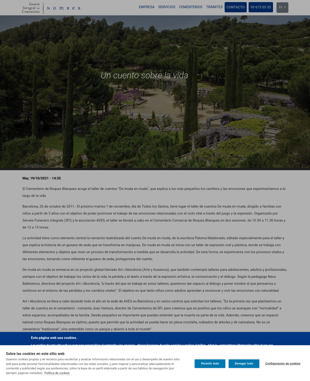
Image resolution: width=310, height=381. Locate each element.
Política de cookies (57, 373)
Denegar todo (243, 363)
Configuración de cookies (283, 363)
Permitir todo (209, 363)
